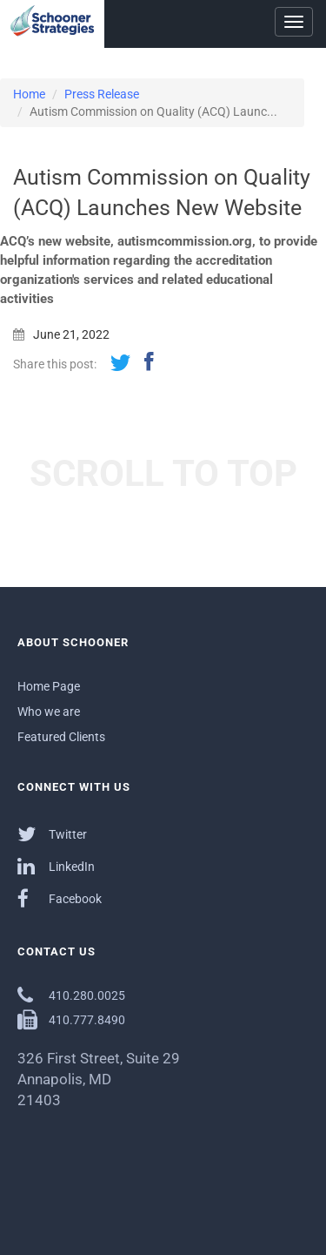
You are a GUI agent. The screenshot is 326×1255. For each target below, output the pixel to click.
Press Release (101, 94)
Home (29, 94)
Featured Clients (61, 737)
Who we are (48, 712)
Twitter (52, 834)
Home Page (48, 686)
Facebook (59, 898)
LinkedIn (56, 866)
